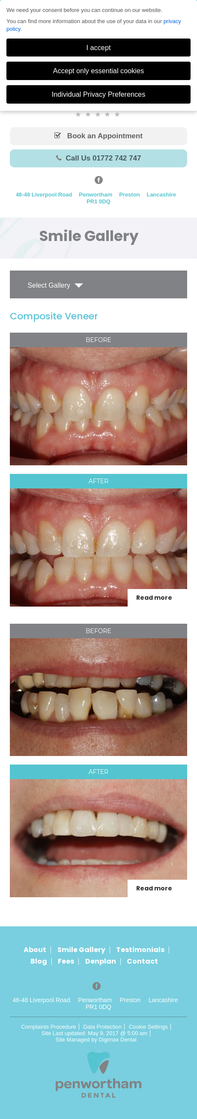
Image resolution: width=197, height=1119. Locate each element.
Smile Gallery (81, 949)
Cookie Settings (148, 1027)
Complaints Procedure (48, 1027)
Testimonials (140, 949)
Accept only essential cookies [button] (98, 70)
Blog (38, 961)
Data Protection (102, 1027)
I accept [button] (99, 47)
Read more (154, 597)
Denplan (100, 961)
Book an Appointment (98, 136)
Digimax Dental (118, 1039)
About (35, 949)
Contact (142, 961)
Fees (66, 961)
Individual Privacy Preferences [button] (99, 94)
